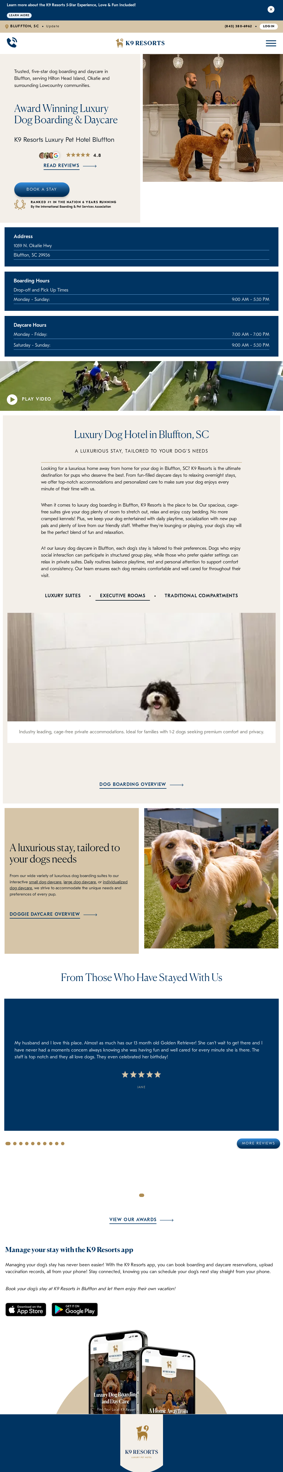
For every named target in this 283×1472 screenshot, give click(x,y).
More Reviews (258, 1143)
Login (269, 26)
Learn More (19, 15)
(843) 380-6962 (238, 26)
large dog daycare (80, 882)
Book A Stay (42, 190)
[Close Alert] (271, 10)
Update (52, 26)
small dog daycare (45, 882)
